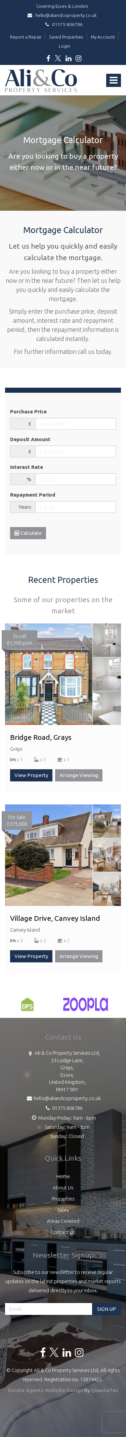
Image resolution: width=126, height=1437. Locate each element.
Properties (63, 1199)
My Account (103, 37)
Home (63, 1176)
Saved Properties (66, 37)
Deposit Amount (30, 439)
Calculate (28, 533)
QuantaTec (104, 1390)
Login (64, 46)
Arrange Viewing (78, 775)
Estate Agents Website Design (45, 1390)
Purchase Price (28, 411)
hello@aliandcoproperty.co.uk (63, 15)
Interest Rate (26, 467)
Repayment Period (32, 495)
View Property (31, 775)
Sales (63, 1210)
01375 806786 (63, 24)
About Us (63, 1187)
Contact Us (63, 1232)
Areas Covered (63, 1221)
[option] (27, 1008)
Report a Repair (26, 37)
